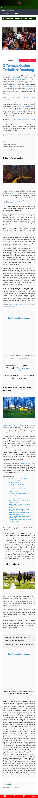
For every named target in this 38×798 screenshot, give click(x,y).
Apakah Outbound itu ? (14, 497)
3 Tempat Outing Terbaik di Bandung (18, 67)
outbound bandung (13, 193)
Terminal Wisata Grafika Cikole (13, 425)
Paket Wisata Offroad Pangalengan (17, 488)
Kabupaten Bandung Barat (20, 79)
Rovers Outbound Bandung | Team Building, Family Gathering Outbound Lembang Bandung (19, 506)
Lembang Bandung (8, 76)
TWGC (31, 465)
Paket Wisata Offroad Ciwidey (16, 486)
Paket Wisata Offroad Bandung (16, 484)
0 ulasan (12, 787)
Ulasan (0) (27, 61)
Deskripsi (10, 61)
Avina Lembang (7, 596)
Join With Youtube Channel (19, 318)
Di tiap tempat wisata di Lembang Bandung (21, 86)
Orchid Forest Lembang (15, 190)
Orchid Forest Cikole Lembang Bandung (18, 478)
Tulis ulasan (18, 787)
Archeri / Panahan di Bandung (16, 499)
